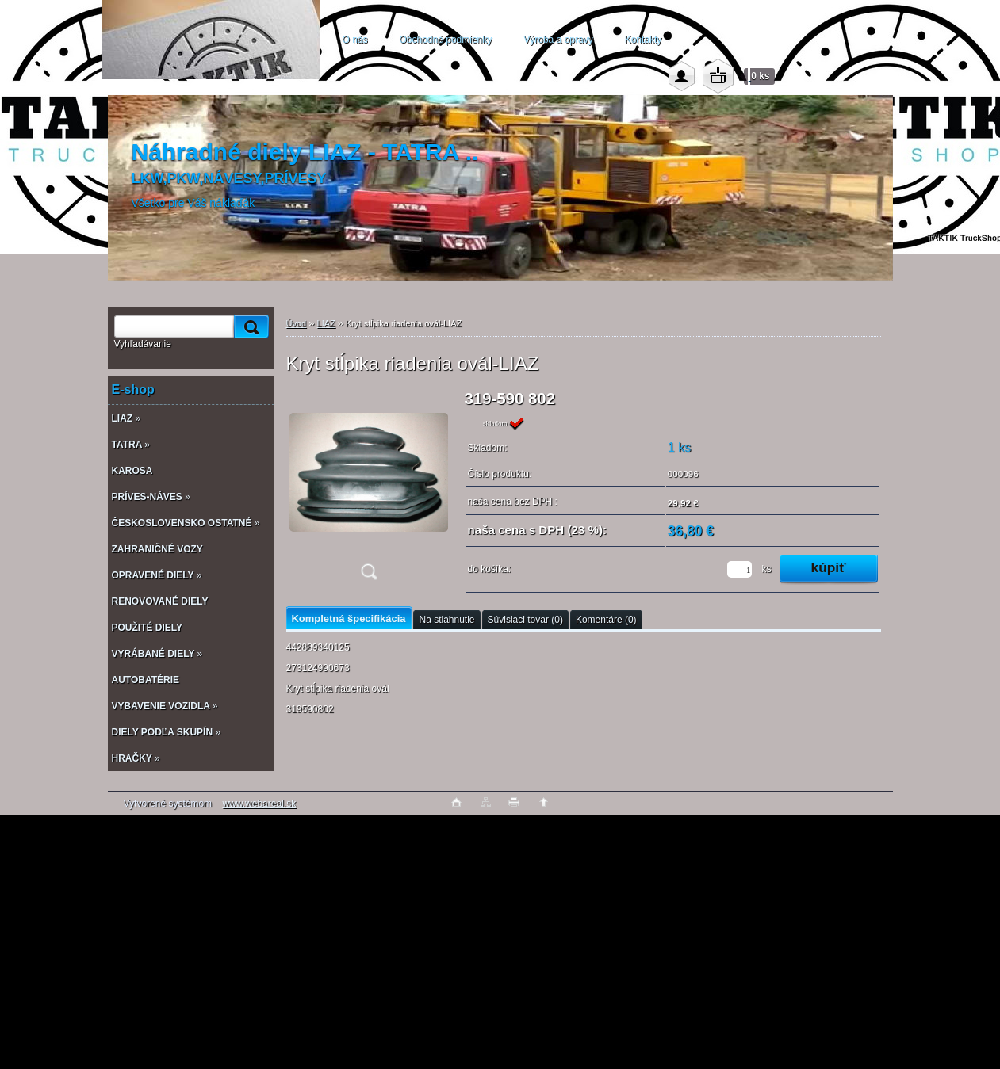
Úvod (296, 323)
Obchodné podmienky (446, 39)
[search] (249, 326)
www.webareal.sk (259, 803)
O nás (355, 39)
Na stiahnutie (446, 619)
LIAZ (326, 323)
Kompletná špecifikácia (349, 618)
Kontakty (643, 39)
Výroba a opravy (557, 39)
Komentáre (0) (606, 619)
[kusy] (739, 569)
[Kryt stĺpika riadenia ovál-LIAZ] (368, 490)
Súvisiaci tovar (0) (525, 619)
